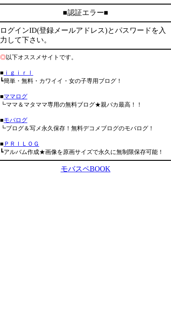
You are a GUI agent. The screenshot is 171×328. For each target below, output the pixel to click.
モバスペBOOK (85, 169)
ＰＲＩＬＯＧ (21, 143)
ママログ (15, 96)
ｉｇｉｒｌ (18, 72)
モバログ (15, 120)
